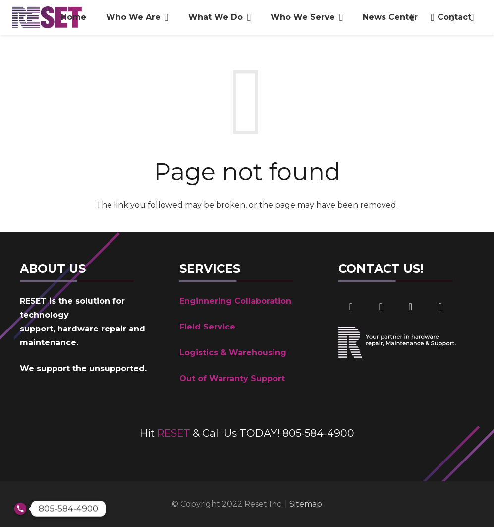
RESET (173, 433)
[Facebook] (350, 306)
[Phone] (440, 306)
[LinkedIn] (380, 306)
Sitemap (305, 504)
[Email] (410, 306)
